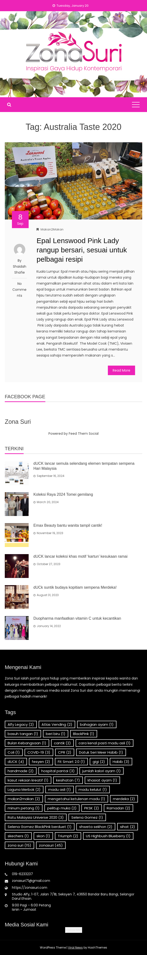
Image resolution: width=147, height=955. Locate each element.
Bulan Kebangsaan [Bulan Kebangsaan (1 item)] (27, 743)
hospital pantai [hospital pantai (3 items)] (58, 770)
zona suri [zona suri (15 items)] (19, 845)
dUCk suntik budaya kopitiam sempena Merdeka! (75, 587)
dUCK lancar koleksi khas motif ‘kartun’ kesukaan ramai (80, 556)
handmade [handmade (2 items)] (21, 770)
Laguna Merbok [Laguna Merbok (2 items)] (24, 789)
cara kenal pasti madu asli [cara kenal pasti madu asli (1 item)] (105, 743)
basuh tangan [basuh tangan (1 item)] (23, 733)
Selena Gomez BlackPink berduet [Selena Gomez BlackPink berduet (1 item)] (40, 826)
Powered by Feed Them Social (73, 433)
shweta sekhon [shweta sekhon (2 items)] (95, 826)
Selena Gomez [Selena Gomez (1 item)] (87, 817)
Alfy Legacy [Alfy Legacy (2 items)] (21, 724)
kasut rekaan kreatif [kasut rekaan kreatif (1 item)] (28, 780)
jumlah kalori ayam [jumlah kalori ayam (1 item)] (101, 770)
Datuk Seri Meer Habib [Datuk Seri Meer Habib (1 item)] (101, 752)
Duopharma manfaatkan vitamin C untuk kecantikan (77, 618)
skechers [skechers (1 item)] (18, 835)
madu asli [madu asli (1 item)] (59, 789)
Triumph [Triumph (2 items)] (68, 835)
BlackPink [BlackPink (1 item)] (83, 733)
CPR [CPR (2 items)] (64, 752)
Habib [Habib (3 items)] (121, 761)
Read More (121, 370)
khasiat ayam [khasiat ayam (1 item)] (102, 780)
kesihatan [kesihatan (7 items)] (68, 780)
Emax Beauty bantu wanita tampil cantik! (67, 525)
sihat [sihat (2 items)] (127, 826)
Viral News (75, 947)
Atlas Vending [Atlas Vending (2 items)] (57, 724)
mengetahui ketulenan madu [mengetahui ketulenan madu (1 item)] (76, 798)
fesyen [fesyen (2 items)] (41, 761)
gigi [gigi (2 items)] (99, 761)
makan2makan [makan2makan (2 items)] (24, 798)
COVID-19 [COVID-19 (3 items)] (38, 752)
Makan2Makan (52, 229)
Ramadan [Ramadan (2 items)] (118, 808)
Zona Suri (18, 421)
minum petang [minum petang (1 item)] (24, 808)
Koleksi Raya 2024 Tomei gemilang (63, 494)
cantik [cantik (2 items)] (62, 743)
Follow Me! (73, 930)
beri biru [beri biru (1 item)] (55, 733)
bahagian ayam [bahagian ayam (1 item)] (97, 724)
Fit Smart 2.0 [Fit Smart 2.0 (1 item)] (71, 761)
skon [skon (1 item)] (43, 835)
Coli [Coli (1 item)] (14, 752)
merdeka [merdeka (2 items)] (124, 798)
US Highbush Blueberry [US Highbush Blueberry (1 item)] (108, 835)
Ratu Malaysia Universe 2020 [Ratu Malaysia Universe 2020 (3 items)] (36, 817)
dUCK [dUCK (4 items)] (16, 761)
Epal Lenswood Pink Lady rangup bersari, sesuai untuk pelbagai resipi (82, 250)
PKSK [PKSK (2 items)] (91, 808)
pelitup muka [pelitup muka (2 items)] (62, 808)
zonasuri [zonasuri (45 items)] (51, 845)
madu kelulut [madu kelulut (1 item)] (93, 789)
